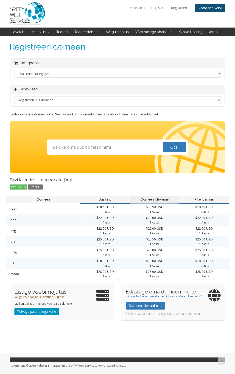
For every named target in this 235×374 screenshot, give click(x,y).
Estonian (137, 8)
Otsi (174, 147)
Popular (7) (18, 187)
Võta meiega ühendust (153, 32)
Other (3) (35, 187)
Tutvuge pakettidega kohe (36, 311)
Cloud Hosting (191, 32)
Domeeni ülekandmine (145, 305)
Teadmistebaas (87, 32)
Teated (62, 32)
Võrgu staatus (117, 32)
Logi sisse (158, 8)
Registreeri (179, 8)
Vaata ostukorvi (210, 8)
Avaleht (19, 32)
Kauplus (41, 32)
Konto (215, 32)
